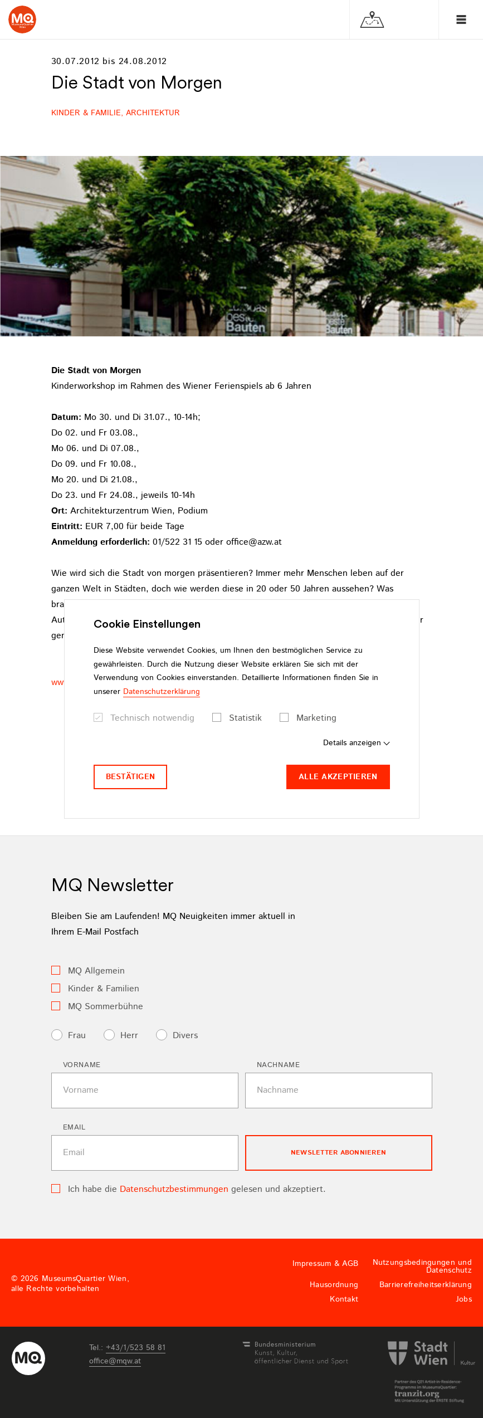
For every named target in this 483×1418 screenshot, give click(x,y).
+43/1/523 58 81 (135, 1347)
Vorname (82, 1065)
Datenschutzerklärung (161, 691)
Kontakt (344, 1299)
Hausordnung (334, 1285)
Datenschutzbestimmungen (174, 1189)
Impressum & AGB (325, 1264)
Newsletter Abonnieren (338, 1152)
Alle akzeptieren (338, 777)
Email (74, 1127)
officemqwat (115, 1361)
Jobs (464, 1299)
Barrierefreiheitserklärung (425, 1285)
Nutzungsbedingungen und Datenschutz (422, 1266)
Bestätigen (130, 777)
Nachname (278, 1065)
